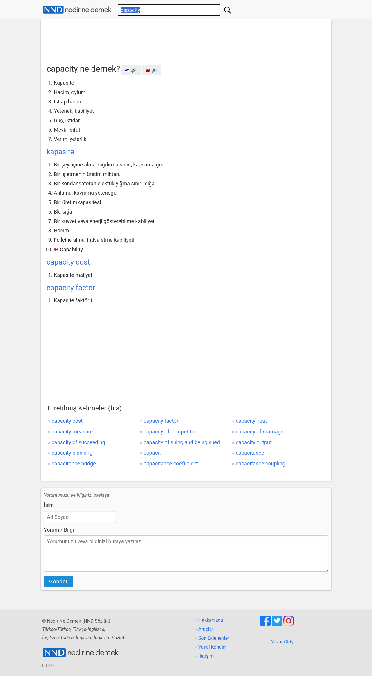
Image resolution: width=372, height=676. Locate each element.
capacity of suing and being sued (182, 442)
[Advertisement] (186, 39)
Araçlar (205, 629)
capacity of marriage (259, 431)
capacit (152, 453)
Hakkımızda (210, 620)
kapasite (60, 152)
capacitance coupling (260, 463)
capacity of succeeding (78, 442)
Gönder (58, 581)
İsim (49, 505)
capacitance (250, 453)
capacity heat (251, 421)
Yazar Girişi (283, 642)
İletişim (206, 656)
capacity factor (70, 288)
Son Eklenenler (213, 638)
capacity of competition (171, 431)
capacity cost (68, 262)
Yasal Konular (212, 647)
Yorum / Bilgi (59, 530)
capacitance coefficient (171, 463)
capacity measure (72, 431)
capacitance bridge (73, 463)
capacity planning (71, 453)
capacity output (254, 442)
